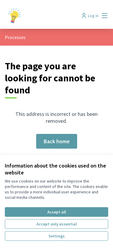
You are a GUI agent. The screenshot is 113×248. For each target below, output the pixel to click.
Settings (57, 236)
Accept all (56, 212)
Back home (57, 141)
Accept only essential (56, 224)
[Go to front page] (43, 15)
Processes (15, 37)
